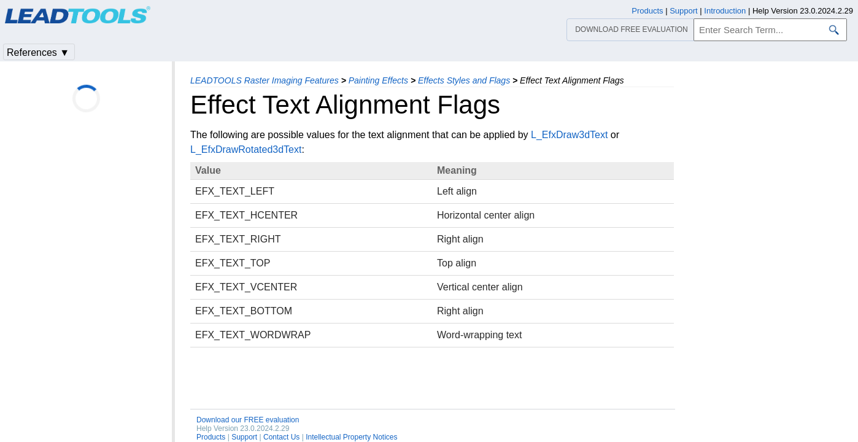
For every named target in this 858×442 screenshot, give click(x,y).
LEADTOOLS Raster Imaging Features (264, 80)
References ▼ (38, 52)
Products (210, 437)
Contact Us (281, 437)
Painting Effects (378, 80)
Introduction (725, 10)
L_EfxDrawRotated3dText (245, 149)
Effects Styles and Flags (464, 80)
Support (244, 437)
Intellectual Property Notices (351, 437)
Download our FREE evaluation (247, 420)
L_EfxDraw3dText (569, 135)
